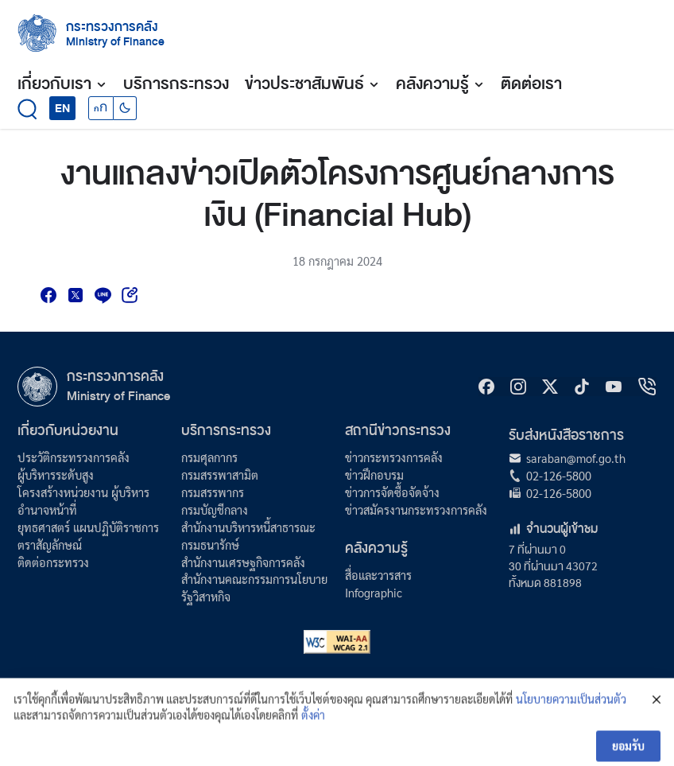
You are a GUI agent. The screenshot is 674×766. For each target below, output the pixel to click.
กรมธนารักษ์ (210, 544)
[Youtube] (614, 387)
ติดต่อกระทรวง (53, 562)
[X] (550, 387)
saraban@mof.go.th (576, 457)
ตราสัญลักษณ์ (49, 544)
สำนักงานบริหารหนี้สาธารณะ (248, 527)
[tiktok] (582, 387)
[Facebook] (486, 387)
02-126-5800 (558, 475)
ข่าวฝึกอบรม (374, 474)
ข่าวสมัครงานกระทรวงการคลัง (416, 509)
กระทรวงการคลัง (112, 26)
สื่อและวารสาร (378, 574)
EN (62, 108)
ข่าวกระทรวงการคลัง (394, 457)
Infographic (373, 592)
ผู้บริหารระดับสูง (55, 474)
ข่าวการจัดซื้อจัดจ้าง (392, 492)
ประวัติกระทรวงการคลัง (73, 457)
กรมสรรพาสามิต (219, 474)
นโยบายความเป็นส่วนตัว (571, 713)
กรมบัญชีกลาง (214, 509)
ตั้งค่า (313, 728)
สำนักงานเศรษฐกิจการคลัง (243, 562)
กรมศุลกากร (209, 457)
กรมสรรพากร (212, 492)
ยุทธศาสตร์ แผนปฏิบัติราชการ (88, 527)
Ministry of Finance (118, 396)
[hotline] (647, 386)
